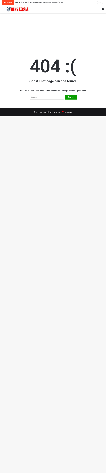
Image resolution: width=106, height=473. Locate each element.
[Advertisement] (53, 33)
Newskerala (68, 112)
